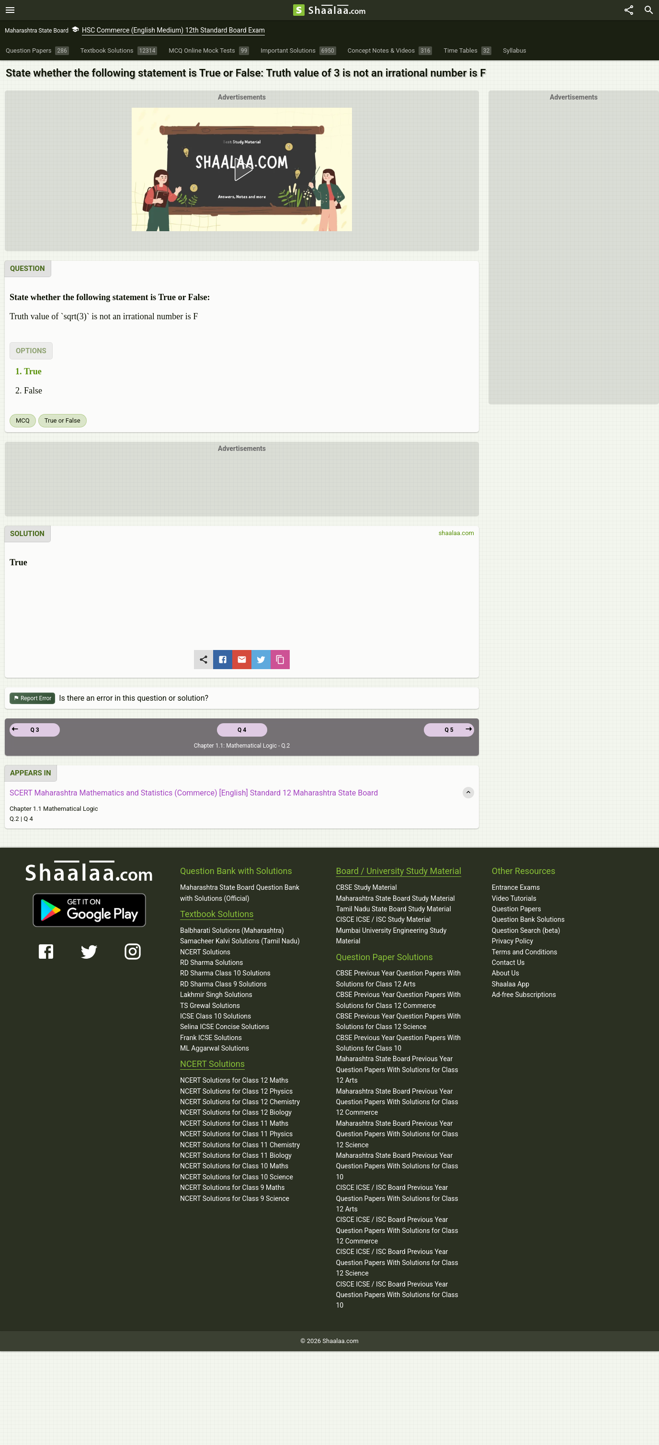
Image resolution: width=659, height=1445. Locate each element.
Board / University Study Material (398, 871)
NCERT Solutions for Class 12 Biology (236, 1112)
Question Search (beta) (526, 930)
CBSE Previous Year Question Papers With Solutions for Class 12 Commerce (398, 1000)
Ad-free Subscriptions (524, 994)
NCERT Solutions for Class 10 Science (236, 1177)
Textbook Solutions (216, 914)
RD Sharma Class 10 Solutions (225, 973)
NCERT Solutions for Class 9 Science (234, 1198)
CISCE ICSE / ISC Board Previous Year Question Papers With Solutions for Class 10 (397, 1295)
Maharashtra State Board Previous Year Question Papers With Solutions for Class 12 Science (397, 1134)
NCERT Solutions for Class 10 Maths (234, 1166)
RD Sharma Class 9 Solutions (223, 984)
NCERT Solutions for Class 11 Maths (234, 1123)
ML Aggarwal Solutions (214, 1048)
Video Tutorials (514, 898)
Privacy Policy (512, 941)
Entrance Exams (516, 887)
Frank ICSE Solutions (211, 1038)
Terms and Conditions (524, 952)
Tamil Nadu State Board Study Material (393, 909)
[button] (242, 169)
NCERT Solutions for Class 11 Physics (236, 1134)
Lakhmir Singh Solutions (216, 994)
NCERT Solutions (205, 952)
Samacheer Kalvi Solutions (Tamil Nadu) (240, 941)
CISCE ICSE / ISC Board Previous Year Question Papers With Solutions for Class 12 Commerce (397, 1230)
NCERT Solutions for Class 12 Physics (236, 1091)
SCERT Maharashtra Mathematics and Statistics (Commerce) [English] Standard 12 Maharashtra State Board (194, 792)
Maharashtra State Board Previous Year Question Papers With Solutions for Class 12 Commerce (397, 1102)
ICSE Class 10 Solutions (215, 1016)
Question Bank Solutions (528, 919)
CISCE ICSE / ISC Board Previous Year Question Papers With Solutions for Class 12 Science (397, 1262)
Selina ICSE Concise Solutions (224, 1027)
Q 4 (242, 730)
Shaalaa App (510, 984)
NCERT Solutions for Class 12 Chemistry (240, 1102)
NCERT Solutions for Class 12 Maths (234, 1080)
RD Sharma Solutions (211, 962)
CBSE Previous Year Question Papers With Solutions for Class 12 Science (398, 1021)
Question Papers (516, 909)
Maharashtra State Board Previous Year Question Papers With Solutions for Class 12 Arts (397, 1069)
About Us (505, 973)
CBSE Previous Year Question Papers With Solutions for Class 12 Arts (398, 978)
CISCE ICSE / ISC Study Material (383, 919)
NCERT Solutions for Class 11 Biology (236, 1155)
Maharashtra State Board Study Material (395, 898)
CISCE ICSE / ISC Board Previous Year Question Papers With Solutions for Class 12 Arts (397, 1198)
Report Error (32, 698)
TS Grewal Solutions (210, 1005)
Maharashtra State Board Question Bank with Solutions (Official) (239, 893)
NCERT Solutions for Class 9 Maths (232, 1187)
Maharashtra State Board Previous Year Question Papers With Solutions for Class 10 (397, 1166)
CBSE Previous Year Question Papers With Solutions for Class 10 (398, 1043)
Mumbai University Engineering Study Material (391, 936)
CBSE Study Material (366, 887)
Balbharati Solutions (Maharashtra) (232, 930)
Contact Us (508, 962)
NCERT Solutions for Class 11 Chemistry (240, 1145)
